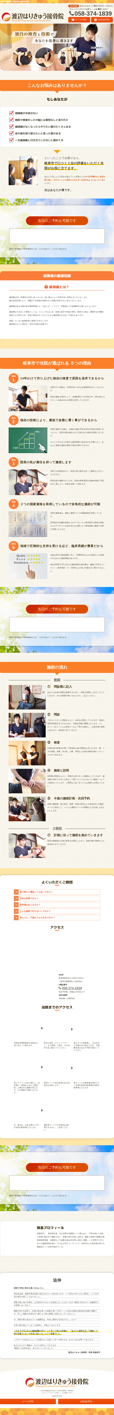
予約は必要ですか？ (29, 898)
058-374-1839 (70, 988)
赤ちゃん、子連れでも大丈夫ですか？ (37, 917)
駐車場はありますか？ (30, 905)
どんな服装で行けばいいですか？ (35, 911)
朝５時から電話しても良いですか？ (36, 892)
